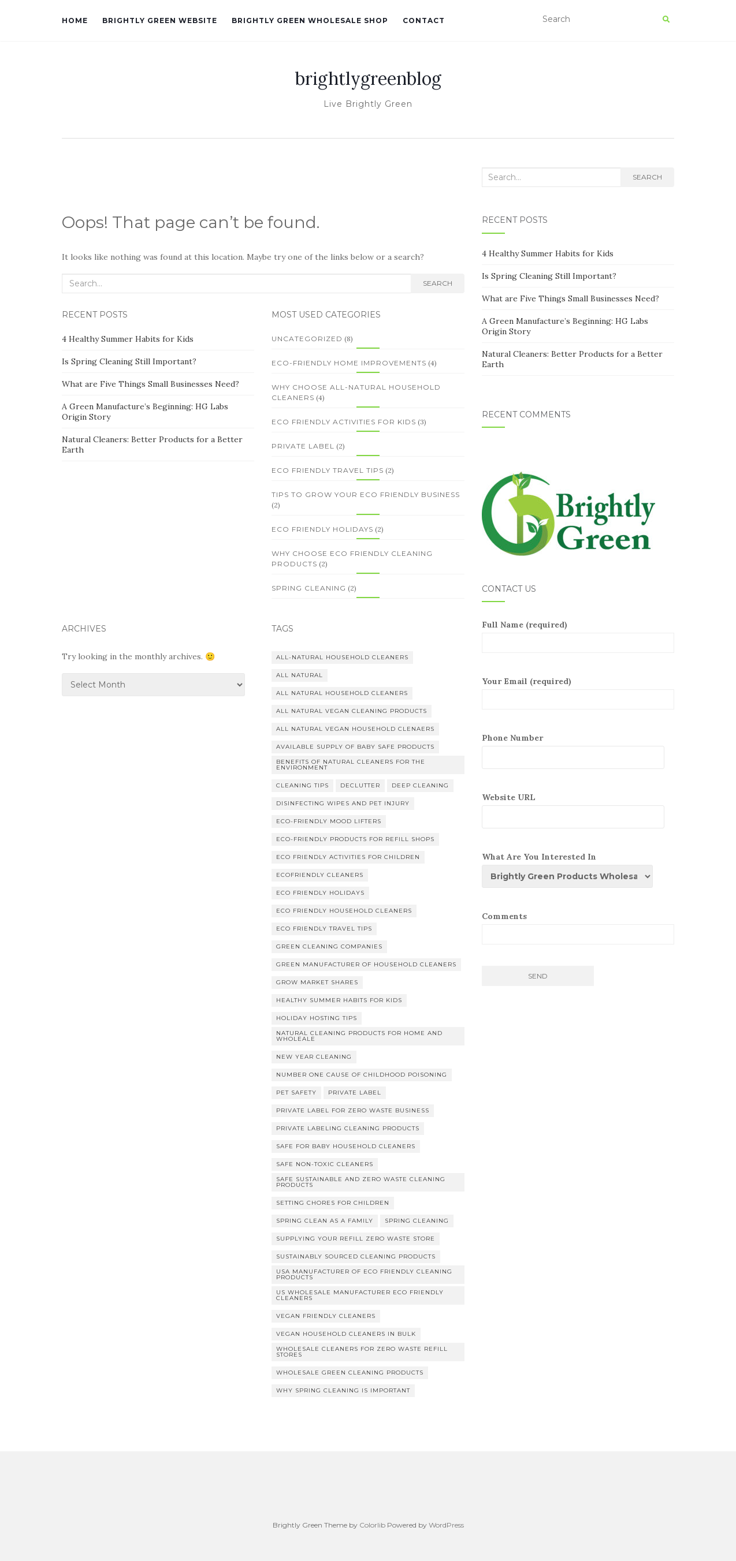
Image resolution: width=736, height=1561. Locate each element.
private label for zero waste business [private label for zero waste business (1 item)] (352, 1110)
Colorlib (372, 1525)
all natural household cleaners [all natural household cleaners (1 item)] (342, 693)
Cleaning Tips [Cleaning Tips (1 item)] (302, 785)
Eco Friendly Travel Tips (328, 470)
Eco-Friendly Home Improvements (349, 362)
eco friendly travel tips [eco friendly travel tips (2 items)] (324, 928)
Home (75, 20)
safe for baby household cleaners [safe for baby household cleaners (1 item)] (345, 1146)
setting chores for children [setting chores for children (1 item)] (332, 1203)
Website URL (578, 810)
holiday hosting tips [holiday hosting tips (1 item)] (316, 1018)
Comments (578, 927)
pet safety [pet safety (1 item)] (296, 1092)
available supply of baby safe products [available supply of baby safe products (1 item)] (355, 746)
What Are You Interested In (572, 870)
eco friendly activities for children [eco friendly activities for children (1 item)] (348, 857)
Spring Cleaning (309, 588)
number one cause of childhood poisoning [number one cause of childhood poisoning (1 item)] (361, 1074)
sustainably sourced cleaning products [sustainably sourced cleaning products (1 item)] (356, 1256)
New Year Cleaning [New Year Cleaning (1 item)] (314, 1056)
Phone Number (578, 751)
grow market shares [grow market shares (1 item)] (317, 982)
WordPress (446, 1525)
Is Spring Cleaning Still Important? (129, 361)
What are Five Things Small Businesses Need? (150, 384)
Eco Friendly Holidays (322, 529)
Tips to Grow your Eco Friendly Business (366, 494)
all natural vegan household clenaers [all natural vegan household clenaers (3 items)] (355, 729)
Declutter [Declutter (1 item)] (360, 785)
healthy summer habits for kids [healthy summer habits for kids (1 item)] (339, 1000)
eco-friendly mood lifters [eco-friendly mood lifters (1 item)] (328, 821)
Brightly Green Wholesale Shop (310, 20)
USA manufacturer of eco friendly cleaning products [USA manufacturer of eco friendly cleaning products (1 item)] (364, 1274)
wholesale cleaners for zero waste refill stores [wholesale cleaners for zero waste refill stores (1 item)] (362, 1351)
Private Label (303, 446)
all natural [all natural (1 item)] (299, 675)
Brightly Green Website (159, 20)
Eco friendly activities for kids (344, 421)
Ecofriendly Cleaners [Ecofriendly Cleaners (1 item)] (319, 875)
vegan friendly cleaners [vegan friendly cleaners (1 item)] (326, 1316)
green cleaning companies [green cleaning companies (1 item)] (329, 946)
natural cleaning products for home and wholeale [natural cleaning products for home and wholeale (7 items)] (359, 1036)
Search (437, 283)
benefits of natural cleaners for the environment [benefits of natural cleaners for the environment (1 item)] (350, 764)
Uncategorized (307, 338)
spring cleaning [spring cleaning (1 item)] (417, 1220)
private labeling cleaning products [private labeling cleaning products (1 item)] (347, 1128)
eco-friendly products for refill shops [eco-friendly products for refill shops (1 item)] (355, 839)
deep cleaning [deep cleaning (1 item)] (420, 785)
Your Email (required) (578, 692)
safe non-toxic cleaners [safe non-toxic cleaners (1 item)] (324, 1164)
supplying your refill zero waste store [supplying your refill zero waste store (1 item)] (355, 1238)
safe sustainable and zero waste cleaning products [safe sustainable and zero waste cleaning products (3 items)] (360, 1182)
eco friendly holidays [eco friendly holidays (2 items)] (320, 893)
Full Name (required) (578, 636)
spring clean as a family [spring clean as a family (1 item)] (324, 1220)
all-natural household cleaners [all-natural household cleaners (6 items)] (342, 657)
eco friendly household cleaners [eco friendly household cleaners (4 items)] (344, 910)
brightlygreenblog (368, 78)
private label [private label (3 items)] (354, 1092)
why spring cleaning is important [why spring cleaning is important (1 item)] (343, 1390)
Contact (424, 20)
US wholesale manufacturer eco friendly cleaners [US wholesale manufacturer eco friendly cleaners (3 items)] (360, 1295)
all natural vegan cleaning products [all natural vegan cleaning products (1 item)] (351, 711)
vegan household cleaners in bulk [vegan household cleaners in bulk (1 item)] (346, 1334)
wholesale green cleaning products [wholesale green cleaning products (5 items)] (349, 1372)
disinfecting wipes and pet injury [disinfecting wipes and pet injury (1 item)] (343, 803)
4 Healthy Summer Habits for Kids (128, 339)
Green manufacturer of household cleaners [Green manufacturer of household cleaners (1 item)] (366, 964)
